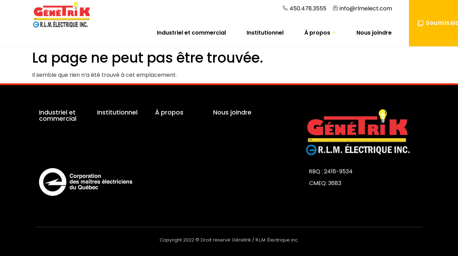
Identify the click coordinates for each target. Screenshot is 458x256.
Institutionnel (265, 33)
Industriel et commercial (191, 33)
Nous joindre (374, 33)
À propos (320, 33)
